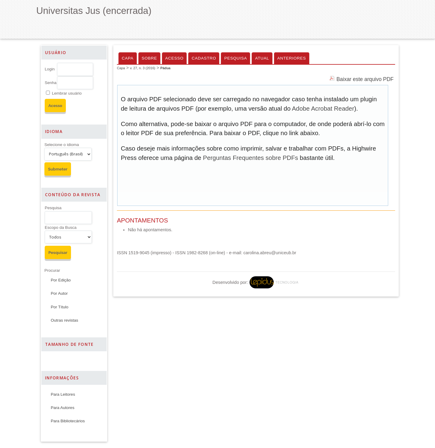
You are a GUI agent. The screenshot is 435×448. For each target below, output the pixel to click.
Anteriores (291, 58)
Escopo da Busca (60, 227)
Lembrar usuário (67, 93)
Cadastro (204, 58)
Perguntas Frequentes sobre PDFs (250, 157)
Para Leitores (63, 394)
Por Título (59, 307)
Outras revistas (64, 320)
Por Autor (59, 293)
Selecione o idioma (61, 144)
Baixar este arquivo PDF (365, 79)
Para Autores (62, 407)
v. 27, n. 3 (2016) (142, 68)
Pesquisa (53, 208)
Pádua (165, 68)
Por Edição (61, 280)
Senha (50, 82)
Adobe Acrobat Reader (323, 108)
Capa (128, 58)
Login (50, 69)
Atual (262, 58)
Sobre (149, 58)
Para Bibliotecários (68, 421)
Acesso (174, 58)
